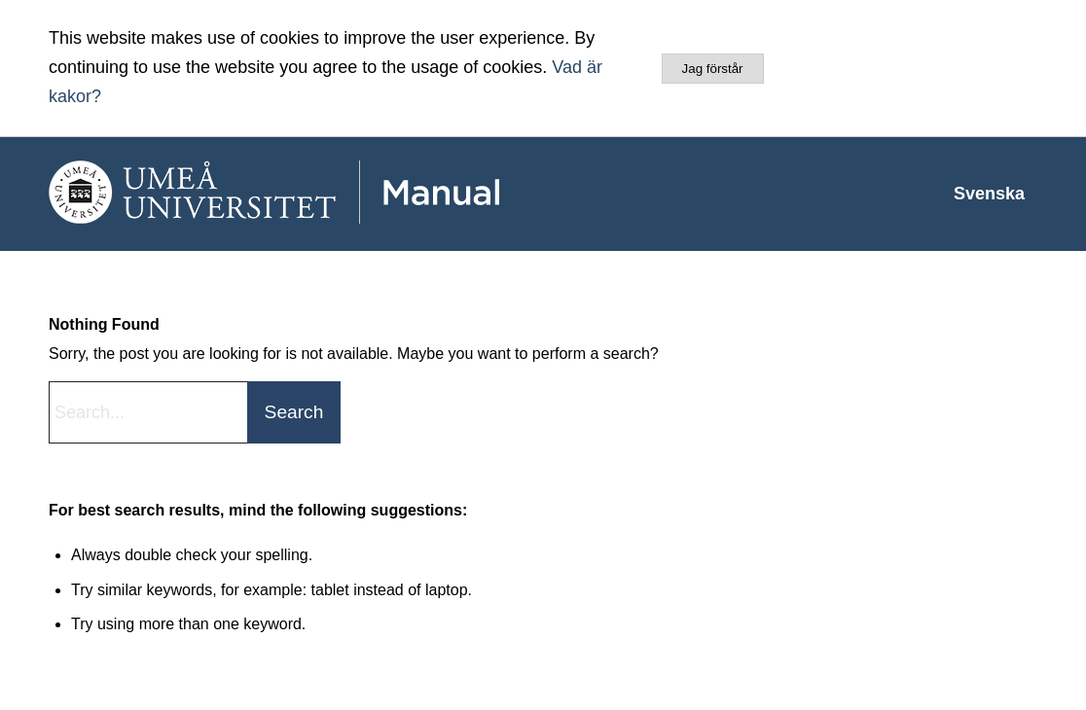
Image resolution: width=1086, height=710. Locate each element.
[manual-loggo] (331, 193)
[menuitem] (989, 193)
